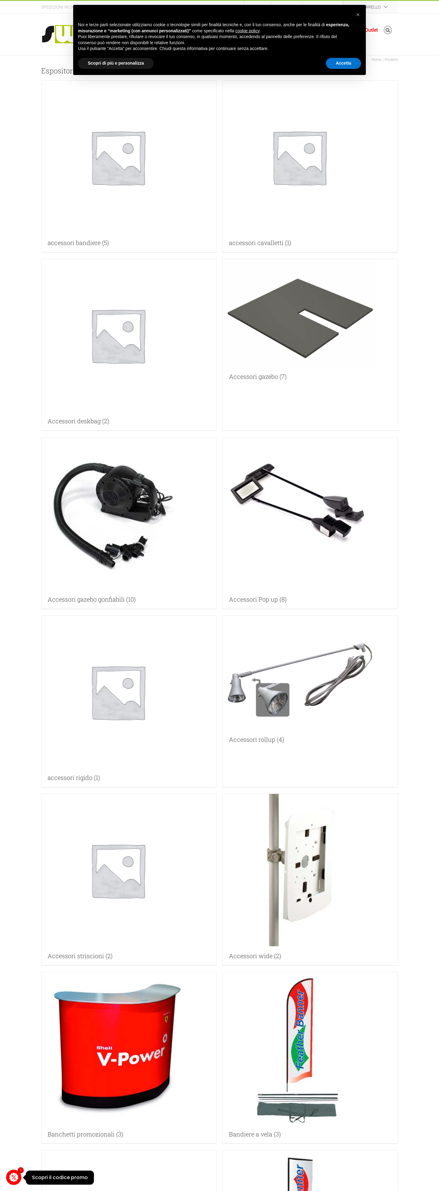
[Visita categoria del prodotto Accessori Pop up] (310, 523)
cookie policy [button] (247, 30)
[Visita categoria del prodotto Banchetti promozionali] (128, 1057)
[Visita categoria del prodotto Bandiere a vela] (310, 1057)
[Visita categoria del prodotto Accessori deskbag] (128, 344)
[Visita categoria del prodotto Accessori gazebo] (310, 322)
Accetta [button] (343, 63)
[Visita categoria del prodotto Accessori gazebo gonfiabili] (128, 523)
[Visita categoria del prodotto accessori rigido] (128, 701)
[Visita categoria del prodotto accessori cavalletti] (310, 166)
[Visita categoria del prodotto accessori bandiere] (128, 166)
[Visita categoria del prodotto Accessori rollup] (310, 682)
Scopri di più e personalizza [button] (116, 63)
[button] (388, 30)
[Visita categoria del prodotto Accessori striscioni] (128, 879)
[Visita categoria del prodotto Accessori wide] (310, 879)
